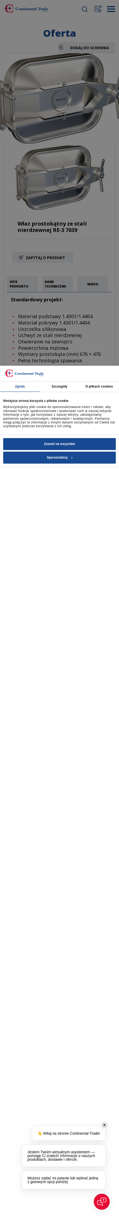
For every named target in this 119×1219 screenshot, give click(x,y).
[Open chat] (102, 1202)
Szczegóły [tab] (59, 386)
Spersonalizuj (60, 457)
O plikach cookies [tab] (99, 386)
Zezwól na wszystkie (59, 444)
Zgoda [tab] (20, 386)
